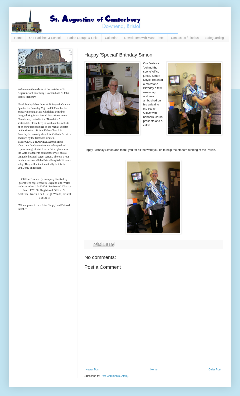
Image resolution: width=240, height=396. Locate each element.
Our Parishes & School (45, 38)
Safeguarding (214, 38)
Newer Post (92, 369)
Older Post (214, 369)
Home (18, 38)
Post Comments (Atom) (114, 376)
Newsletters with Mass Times (144, 38)
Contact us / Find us (185, 38)
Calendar (111, 38)
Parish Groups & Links (82, 38)
